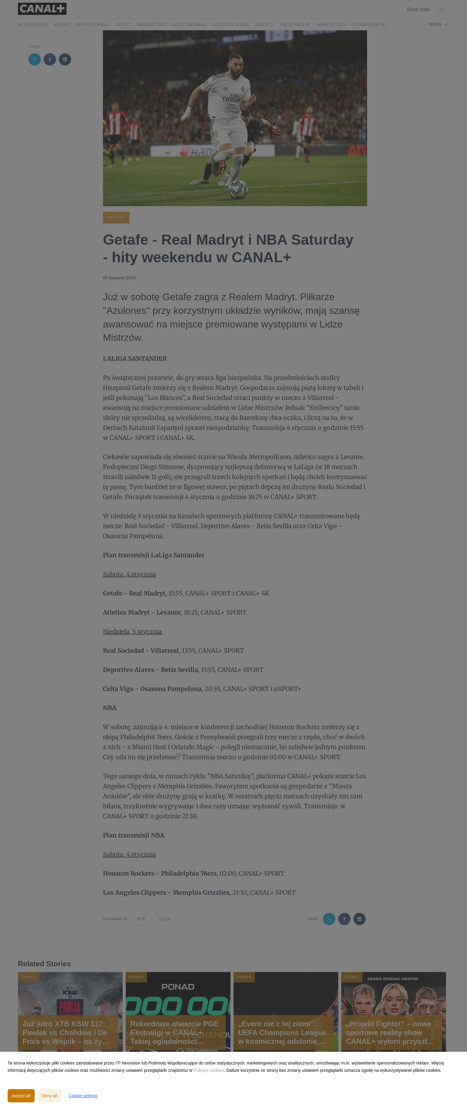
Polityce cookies (208, 1070)
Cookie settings (83, 1095)
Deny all (49, 1095)
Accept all (21, 1095)
